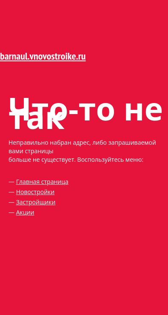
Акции (25, 212)
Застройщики (36, 202)
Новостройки (35, 192)
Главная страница (42, 182)
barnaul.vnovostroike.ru (43, 56)
